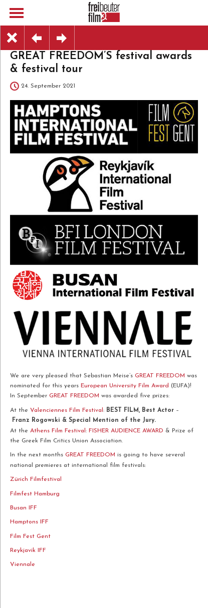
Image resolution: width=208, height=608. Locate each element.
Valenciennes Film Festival (66, 410)
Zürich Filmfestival (37, 479)
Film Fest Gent (30, 536)
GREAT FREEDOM (160, 376)
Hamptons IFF (29, 522)
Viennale (22, 564)
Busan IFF (23, 508)
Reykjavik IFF (28, 550)
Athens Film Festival (58, 431)
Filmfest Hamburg (35, 494)
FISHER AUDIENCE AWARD (126, 431)
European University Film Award (125, 386)
